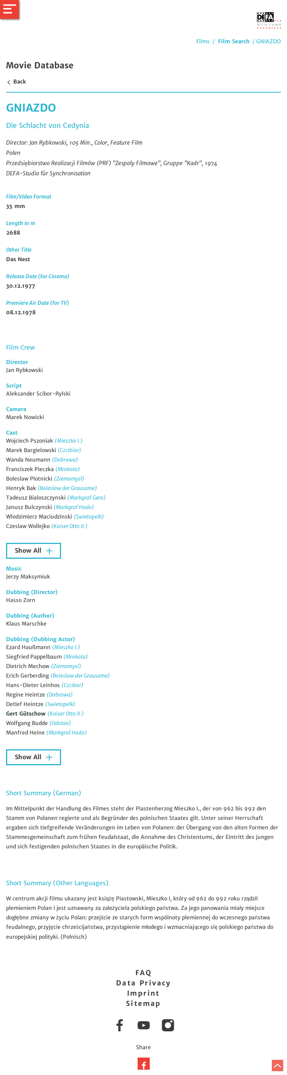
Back (16, 81)
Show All (29, 551)
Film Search (233, 41)
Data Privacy (143, 983)
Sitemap (143, 1003)
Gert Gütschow (26, 713)
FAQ (143, 972)
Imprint (143, 993)
